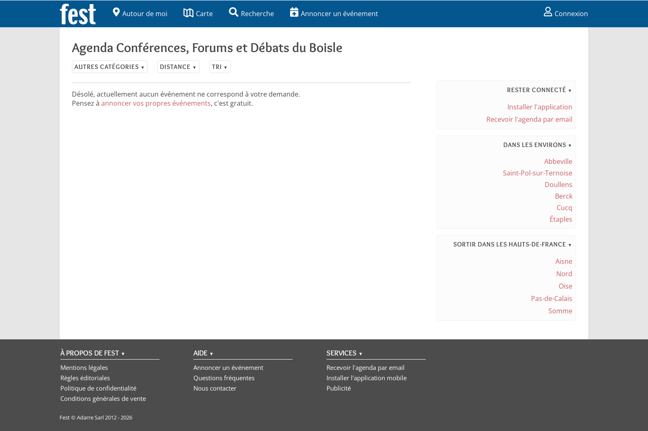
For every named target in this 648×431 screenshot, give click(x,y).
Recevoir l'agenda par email (529, 119)
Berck (563, 196)
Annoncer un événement (334, 13)
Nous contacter (214, 388)
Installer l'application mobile (366, 378)
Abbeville (558, 161)
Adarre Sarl (90, 417)
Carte (198, 13)
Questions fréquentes (224, 378)
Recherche (251, 13)
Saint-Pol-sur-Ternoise (537, 173)
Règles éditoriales (85, 378)
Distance (178, 67)
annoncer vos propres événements (156, 103)
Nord (564, 273)
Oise (565, 286)
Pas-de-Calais (551, 298)
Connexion (566, 13)
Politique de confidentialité (98, 388)
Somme (560, 310)
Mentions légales (84, 367)
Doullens (558, 184)
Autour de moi (140, 13)
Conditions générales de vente (103, 398)
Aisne (563, 261)
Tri (220, 67)
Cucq (564, 207)
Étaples (561, 219)
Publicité (338, 388)
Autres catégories (109, 67)
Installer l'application (539, 106)
